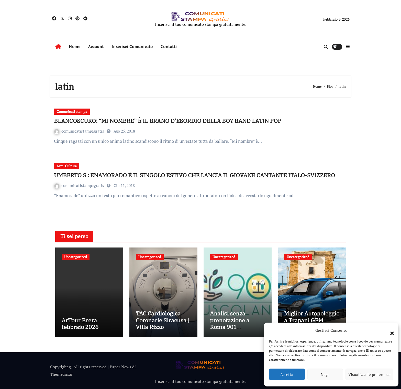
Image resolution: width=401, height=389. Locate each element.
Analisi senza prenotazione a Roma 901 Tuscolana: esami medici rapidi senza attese (236, 330)
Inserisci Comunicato (132, 46)
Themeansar (61, 374)
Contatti (169, 46)
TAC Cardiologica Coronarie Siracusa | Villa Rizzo (163, 320)
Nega (325, 374)
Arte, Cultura (67, 165)
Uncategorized (75, 256)
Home (74, 46)
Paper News (120, 367)
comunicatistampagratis (79, 131)
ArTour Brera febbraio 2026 (80, 323)
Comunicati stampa (72, 111)
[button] (389, 330)
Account (96, 46)
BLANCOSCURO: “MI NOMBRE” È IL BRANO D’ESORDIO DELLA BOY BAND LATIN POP (167, 120)
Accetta (286, 374)
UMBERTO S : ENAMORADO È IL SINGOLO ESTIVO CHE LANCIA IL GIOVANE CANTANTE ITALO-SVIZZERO (194, 175)
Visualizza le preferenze (369, 374)
